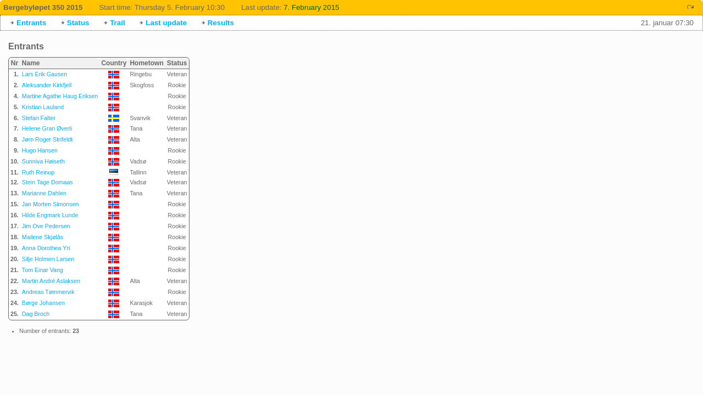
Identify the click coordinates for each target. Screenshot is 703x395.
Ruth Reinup (38, 172)
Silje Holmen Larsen (48, 259)
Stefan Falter (38, 118)
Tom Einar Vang (42, 270)
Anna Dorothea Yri (46, 248)
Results (221, 23)
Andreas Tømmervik (48, 292)
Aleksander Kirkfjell (47, 85)
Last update (166, 23)
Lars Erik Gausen (44, 74)
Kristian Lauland (43, 107)
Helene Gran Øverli (47, 128)
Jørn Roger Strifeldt (47, 139)
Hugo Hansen (40, 150)
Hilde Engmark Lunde (50, 215)
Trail (117, 23)
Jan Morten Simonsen (50, 204)
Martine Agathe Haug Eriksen (60, 96)
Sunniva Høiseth (43, 161)
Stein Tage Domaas (47, 182)
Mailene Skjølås (42, 237)
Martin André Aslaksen (51, 281)
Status (78, 23)
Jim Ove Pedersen (46, 226)
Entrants (31, 23)
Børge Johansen (43, 303)
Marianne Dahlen (44, 193)
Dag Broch (35, 314)
